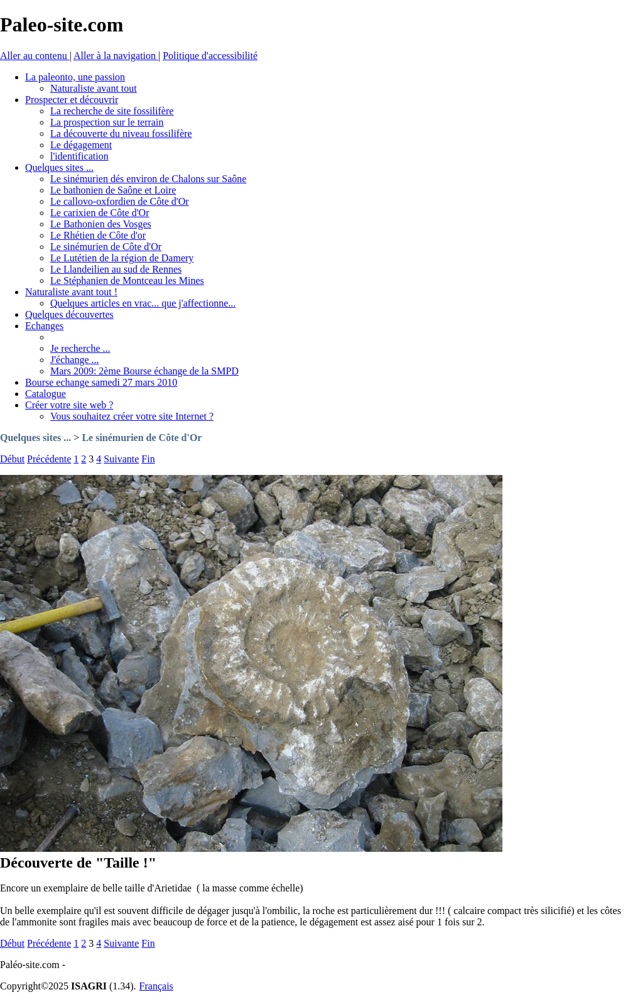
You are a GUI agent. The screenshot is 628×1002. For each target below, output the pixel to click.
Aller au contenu (35, 55)
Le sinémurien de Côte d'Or (142, 437)
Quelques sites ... (35, 437)
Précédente (49, 459)
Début (12, 459)
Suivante (121, 459)
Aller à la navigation (115, 55)
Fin (147, 459)
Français (156, 986)
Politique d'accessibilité (210, 55)
